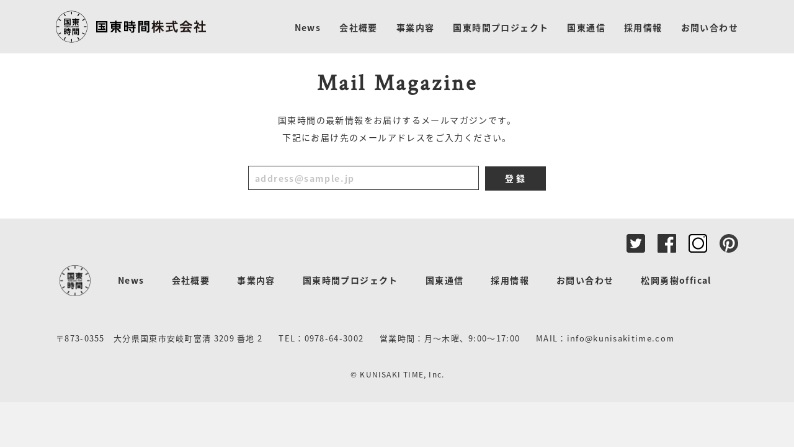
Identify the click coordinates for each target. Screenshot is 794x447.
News (131, 280)
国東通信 (445, 280)
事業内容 (256, 280)
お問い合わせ (584, 280)
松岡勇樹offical (676, 280)
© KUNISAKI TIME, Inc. (397, 374)
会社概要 (191, 280)
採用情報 (510, 280)
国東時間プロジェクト (350, 280)
